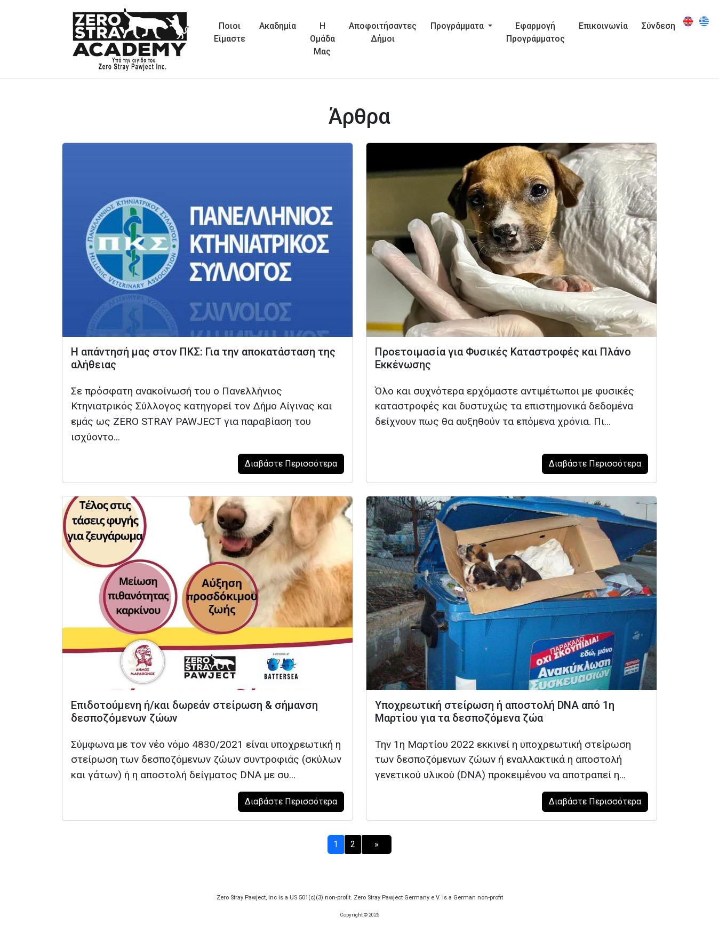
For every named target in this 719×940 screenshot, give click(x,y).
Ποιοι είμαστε (229, 32)
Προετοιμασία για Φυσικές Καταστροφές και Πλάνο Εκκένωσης (503, 358)
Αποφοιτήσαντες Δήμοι (383, 32)
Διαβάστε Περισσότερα (291, 464)
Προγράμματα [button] (458, 26)
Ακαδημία (277, 26)
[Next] (377, 844)
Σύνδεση (658, 26)
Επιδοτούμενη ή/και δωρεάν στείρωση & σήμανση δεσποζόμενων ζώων (194, 711)
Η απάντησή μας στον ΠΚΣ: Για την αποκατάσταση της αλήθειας (203, 358)
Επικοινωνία (603, 26)
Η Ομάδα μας (322, 39)
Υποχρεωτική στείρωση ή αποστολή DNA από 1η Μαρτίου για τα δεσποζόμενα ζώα (494, 711)
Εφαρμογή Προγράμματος (535, 32)
